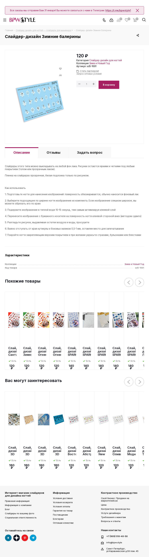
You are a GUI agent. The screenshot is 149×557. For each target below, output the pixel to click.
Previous (128, 282)
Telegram (33, 538)
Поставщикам (60, 514)
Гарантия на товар (63, 510)
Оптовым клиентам (63, 522)
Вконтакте (8, 538)
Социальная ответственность (21, 517)
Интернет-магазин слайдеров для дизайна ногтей (24, 494)
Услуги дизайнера (111, 513)
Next (139, 282)
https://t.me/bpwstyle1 (118, 10)
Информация (61, 492)
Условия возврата (63, 502)
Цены (103, 504)
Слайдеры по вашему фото (19, 513)
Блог (7, 509)
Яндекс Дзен (16, 538)
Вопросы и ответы (110, 521)
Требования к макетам (113, 517)
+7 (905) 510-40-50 (117, 536)
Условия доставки (63, 498)
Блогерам (58, 519)
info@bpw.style (114, 542)
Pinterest (24, 538)
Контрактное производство (119, 492)
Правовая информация (17, 501)
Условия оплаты (61, 506)
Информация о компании (18, 505)
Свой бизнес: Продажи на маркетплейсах (115, 499)
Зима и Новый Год (99, 63)
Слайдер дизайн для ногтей (105, 60)
